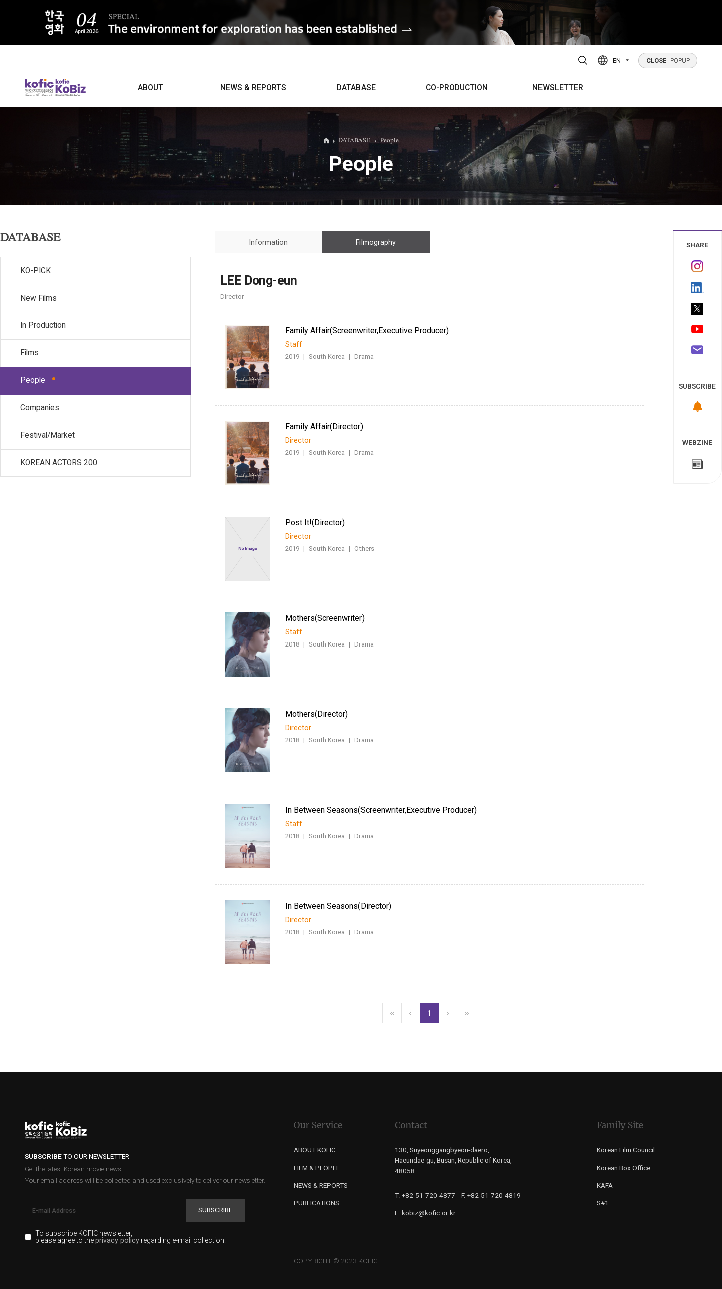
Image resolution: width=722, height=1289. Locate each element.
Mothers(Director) (316, 714)
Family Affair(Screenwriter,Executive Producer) (367, 330)
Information (268, 242)
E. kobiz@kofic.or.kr (425, 1213)
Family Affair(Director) (324, 426)
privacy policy (117, 1240)
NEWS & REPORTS (253, 87)
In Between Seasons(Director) (338, 906)
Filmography (376, 242)
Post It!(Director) (315, 522)
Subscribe (215, 1210)
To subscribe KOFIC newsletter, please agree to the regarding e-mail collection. (130, 1237)
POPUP (668, 60)
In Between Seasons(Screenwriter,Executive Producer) (381, 810)
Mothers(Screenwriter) (325, 618)
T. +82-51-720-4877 (425, 1195)
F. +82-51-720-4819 (491, 1195)
